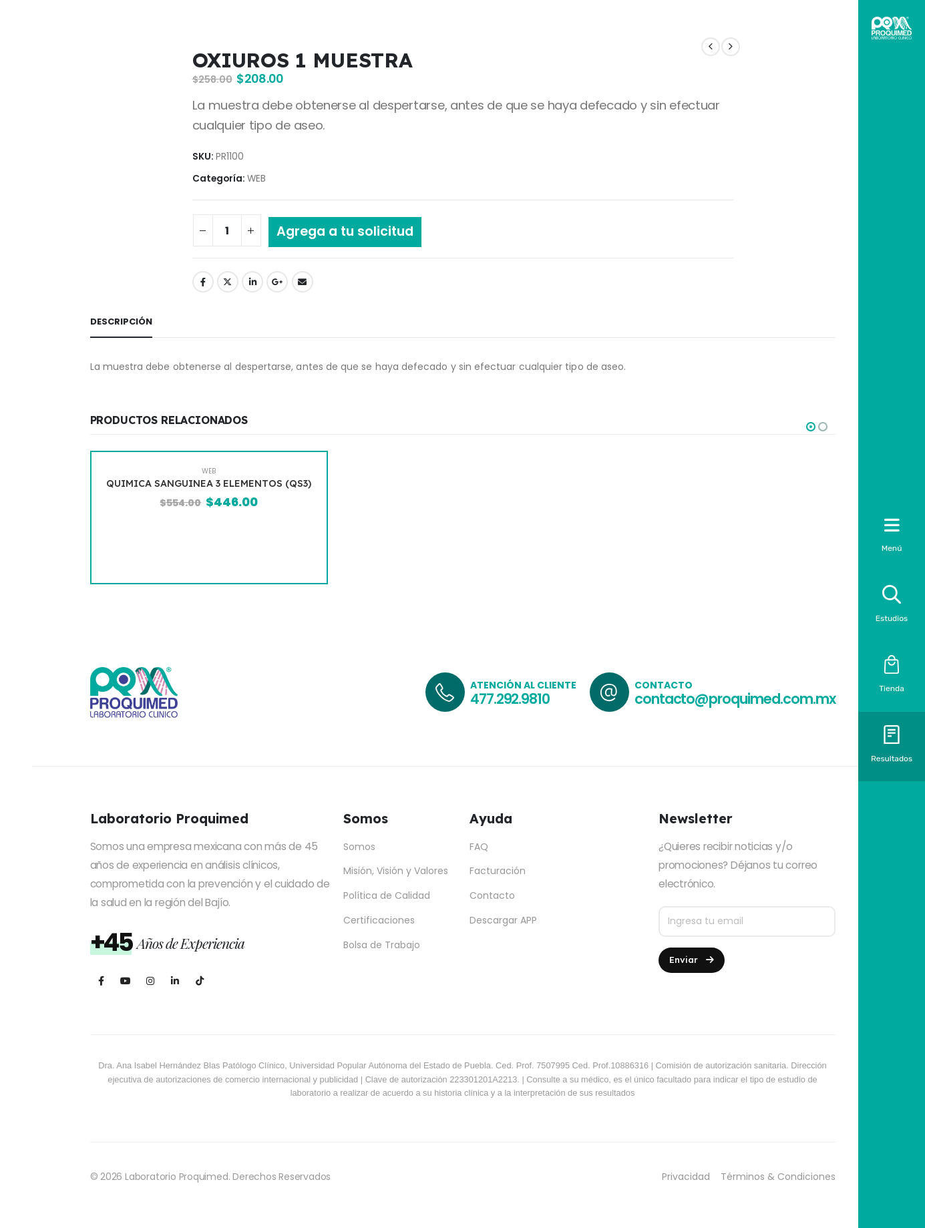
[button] (811, 427)
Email (302, 281)
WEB (256, 178)
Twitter (227, 281)
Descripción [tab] (121, 321)
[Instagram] (151, 981)
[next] (730, 47)
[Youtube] (126, 981)
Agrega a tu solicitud (344, 231)
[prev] (710, 47)
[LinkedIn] (175, 981)
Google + (277, 281)
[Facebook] (101, 981)
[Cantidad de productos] (227, 230)
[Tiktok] (200, 981)
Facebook (203, 281)
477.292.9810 (510, 698)
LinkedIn (252, 281)
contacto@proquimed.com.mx (735, 698)
